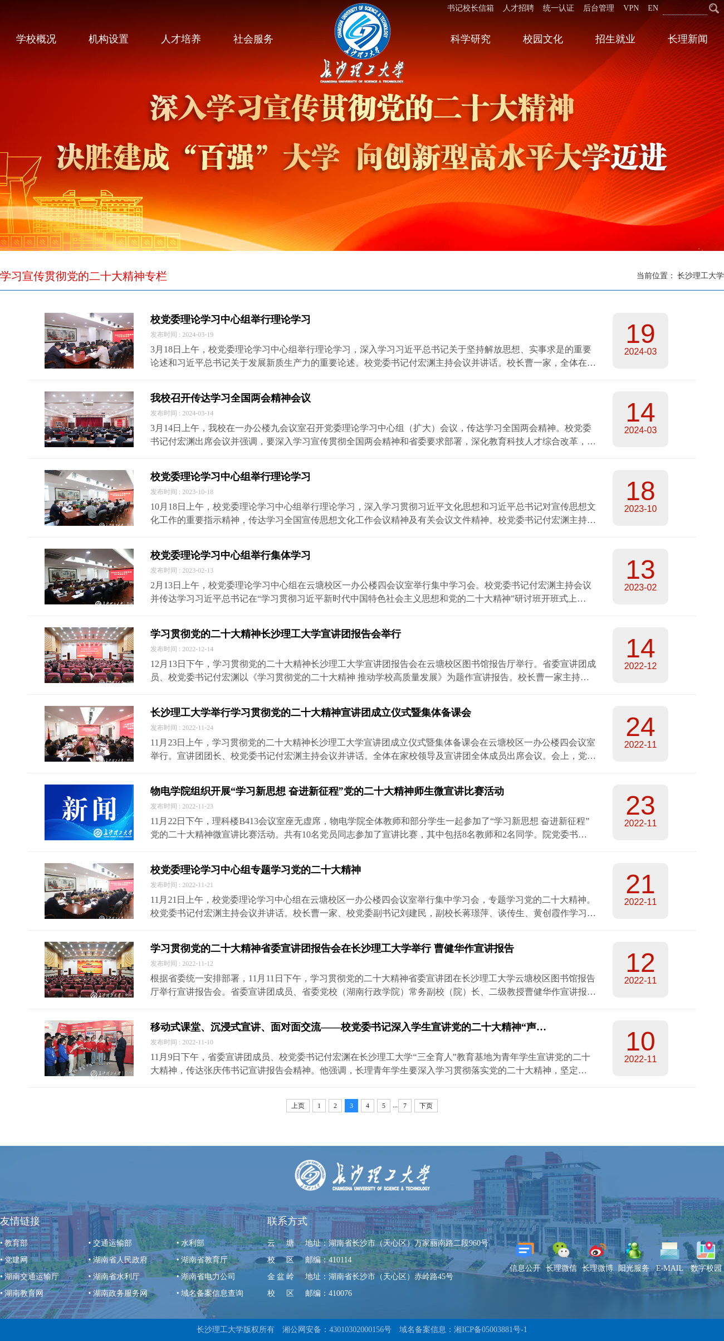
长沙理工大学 (700, 276)
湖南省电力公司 (208, 1276)
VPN (631, 8)
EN (653, 8)
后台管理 (598, 8)
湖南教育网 (23, 1293)
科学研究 (471, 39)
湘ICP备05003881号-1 (490, 1329)
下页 (426, 1106)
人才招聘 (518, 8)
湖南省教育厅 (204, 1260)
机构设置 (109, 39)
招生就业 (615, 39)
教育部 (16, 1243)
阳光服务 (633, 1256)
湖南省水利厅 (116, 1276)
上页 (298, 1106)
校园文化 (543, 39)
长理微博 (597, 1256)
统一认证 (558, 8)
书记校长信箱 (470, 8)
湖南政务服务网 (120, 1293)
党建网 (16, 1260)
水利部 (192, 1243)
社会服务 (253, 39)
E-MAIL (669, 1256)
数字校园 (706, 1256)
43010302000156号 (360, 1329)
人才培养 (181, 39)
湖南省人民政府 (120, 1260)
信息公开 (525, 1256)
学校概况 (36, 39)
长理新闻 (688, 39)
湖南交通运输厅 (31, 1276)
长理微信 (561, 1256)
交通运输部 (112, 1243)
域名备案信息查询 (212, 1293)
